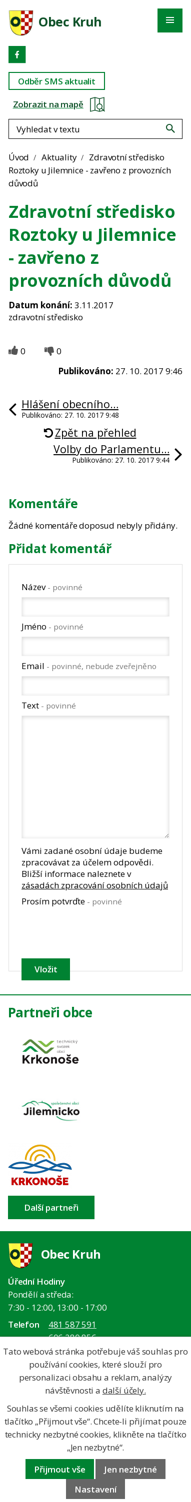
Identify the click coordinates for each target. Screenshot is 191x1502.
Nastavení (95, 1489)
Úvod (18, 157)
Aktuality (59, 157)
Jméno (53, 626)
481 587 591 (72, 1324)
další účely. (124, 1390)
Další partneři (51, 1207)
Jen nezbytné (130, 1469)
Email (89, 666)
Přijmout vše (60, 1469)
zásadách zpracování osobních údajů (95, 885)
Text (49, 705)
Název (52, 587)
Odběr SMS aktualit (57, 81)
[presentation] (95, 932)
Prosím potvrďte (72, 901)
